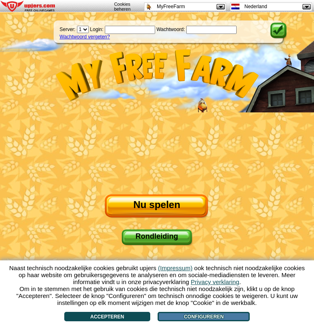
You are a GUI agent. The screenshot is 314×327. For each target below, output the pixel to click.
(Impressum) (175, 267)
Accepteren (107, 317)
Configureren (204, 317)
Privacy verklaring (215, 281)
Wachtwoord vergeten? (85, 37)
